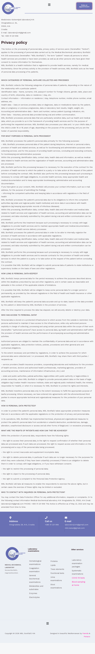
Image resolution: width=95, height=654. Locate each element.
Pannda (85, 633)
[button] (49, 4)
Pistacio (87, 636)
